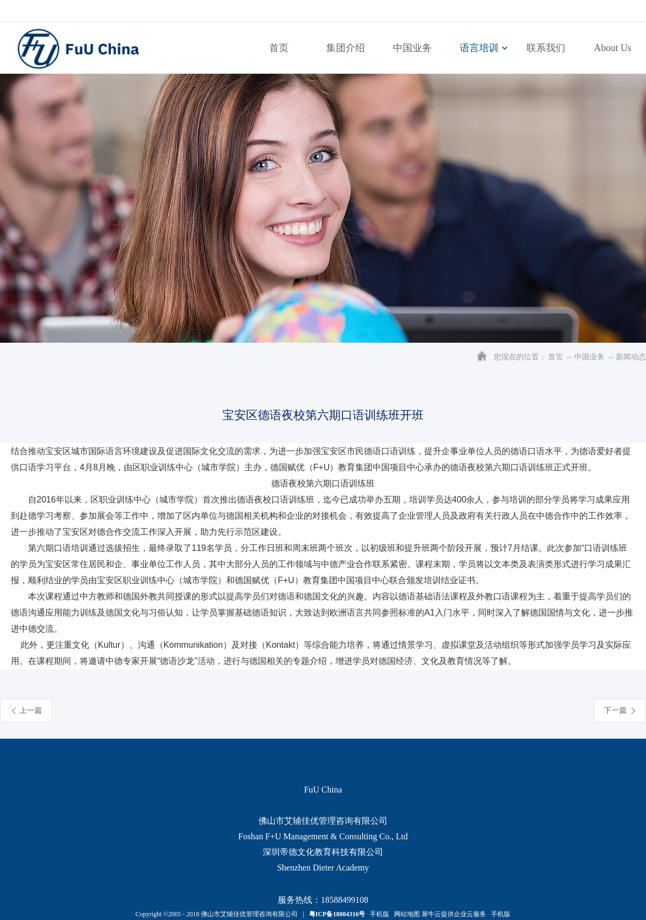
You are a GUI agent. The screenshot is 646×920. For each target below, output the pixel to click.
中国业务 (589, 357)
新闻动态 (631, 357)
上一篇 (30, 710)
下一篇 (615, 710)
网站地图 (405, 914)
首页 (279, 48)
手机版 (378, 914)
